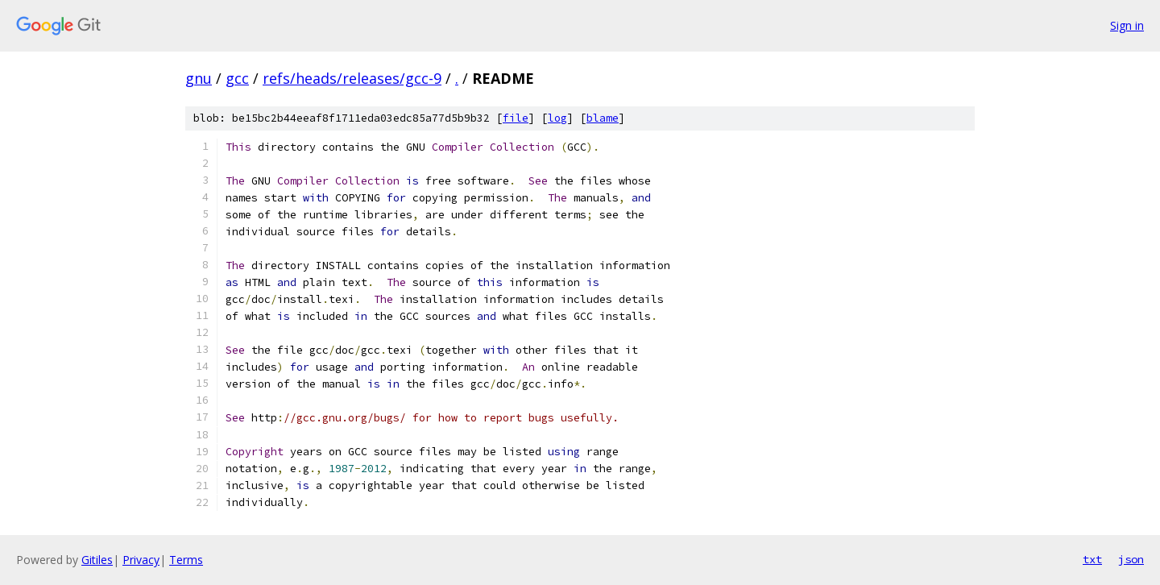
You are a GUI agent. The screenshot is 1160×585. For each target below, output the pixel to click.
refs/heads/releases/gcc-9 (352, 78)
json (1131, 559)
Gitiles (97, 559)
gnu (198, 78)
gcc (237, 78)
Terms (186, 559)
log (557, 118)
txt (1092, 559)
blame (602, 118)
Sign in (1127, 25)
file (515, 118)
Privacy (141, 559)
